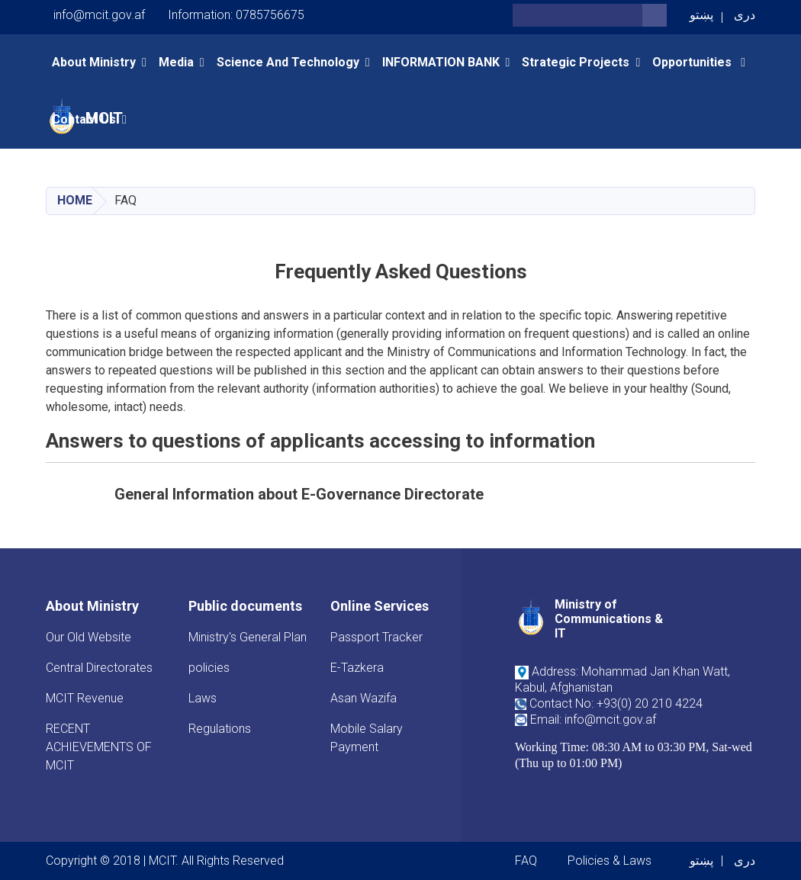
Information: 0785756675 (236, 15)
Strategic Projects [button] (575, 62)
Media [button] (176, 62)
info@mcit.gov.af (99, 15)
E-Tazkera (357, 667)
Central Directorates (99, 667)
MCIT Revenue (85, 698)
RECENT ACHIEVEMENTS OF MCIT (99, 746)
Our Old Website (88, 637)
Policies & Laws (609, 860)
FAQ (526, 860)
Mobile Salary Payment (366, 737)
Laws (202, 698)
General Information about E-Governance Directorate (299, 494)
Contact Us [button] (84, 119)
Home (74, 200)
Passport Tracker (376, 637)
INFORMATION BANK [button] (441, 62)
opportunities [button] (693, 62)
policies (209, 667)
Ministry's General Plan (247, 637)
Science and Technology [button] (288, 62)
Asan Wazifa (363, 698)
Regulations (219, 728)
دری (744, 14)
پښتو (701, 14)
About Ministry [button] (94, 62)
